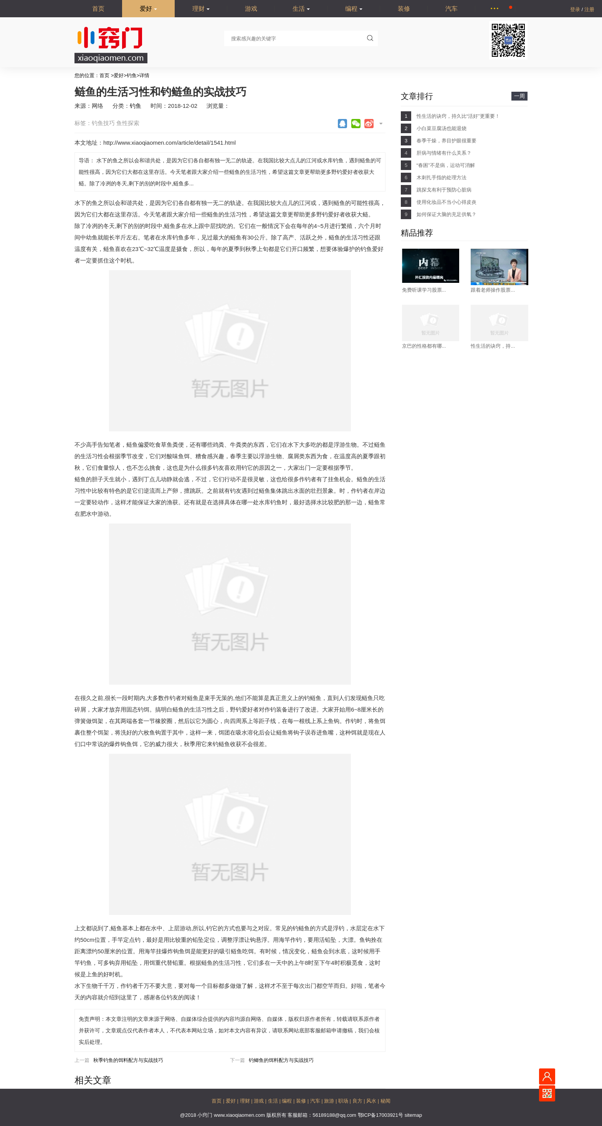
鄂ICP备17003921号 (381, 1115)
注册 (589, 9)
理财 (201, 8)
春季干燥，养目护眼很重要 (446, 141)
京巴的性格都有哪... (424, 346)
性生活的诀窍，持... (493, 346)
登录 (576, 9)
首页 (98, 8)
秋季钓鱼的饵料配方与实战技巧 (128, 1060)
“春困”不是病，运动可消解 (446, 165)
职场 (344, 1101)
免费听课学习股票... (424, 290)
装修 (404, 8)
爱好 (148, 8)
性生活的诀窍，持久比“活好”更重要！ (458, 116)
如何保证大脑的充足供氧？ (446, 214)
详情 (144, 75)
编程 (353, 8)
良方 (358, 1101)
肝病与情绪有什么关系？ (444, 153)
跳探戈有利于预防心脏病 (444, 190)
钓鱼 (132, 75)
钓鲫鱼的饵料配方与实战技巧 (281, 1060)
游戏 (251, 8)
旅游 (330, 1101)
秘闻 (385, 1101)
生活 (301, 8)
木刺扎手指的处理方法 (441, 177)
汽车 (451, 8)
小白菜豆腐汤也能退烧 (441, 128)
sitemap (413, 1115)
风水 (372, 1101)
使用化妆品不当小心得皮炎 (446, 202)
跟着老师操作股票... (493, 290)
